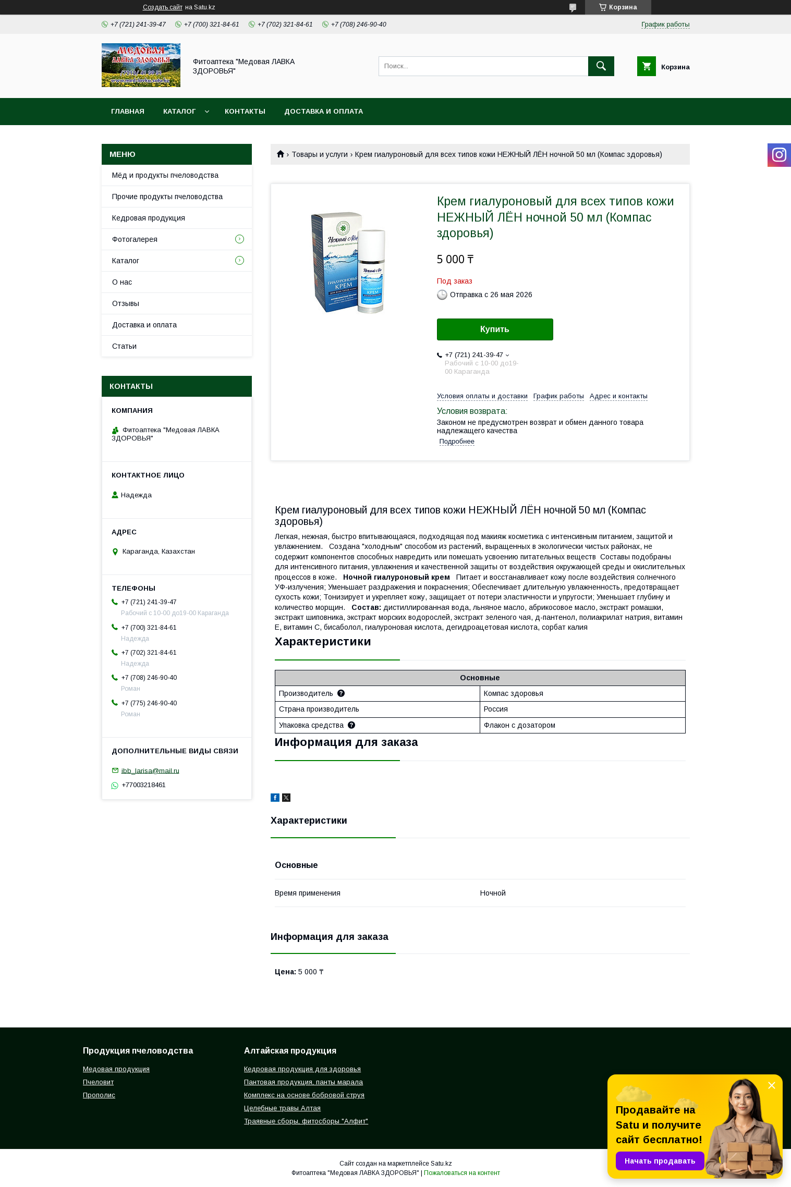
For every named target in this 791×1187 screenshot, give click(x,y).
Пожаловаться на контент (462, 1173)
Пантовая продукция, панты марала (303, 1082)
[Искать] (601, 66)
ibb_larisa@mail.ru (150, 770)
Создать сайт (162, 7)
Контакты (245, 111)
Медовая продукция (116, 1069)
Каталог (179, 111)
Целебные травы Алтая (282, 1108)
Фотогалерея (134, 239)
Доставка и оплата (323, 111)
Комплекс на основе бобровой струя (304, 1095)
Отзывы (125, 303)
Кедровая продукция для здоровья (302, 1069)
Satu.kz (441, 1163)
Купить (494, 329)
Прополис (99, 1095)
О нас (122, 282)
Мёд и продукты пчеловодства (165, 175)
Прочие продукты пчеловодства (167, 196)
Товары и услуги (319, 154)
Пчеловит (98, 1082)
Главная (127, 111)
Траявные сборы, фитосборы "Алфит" (306, 1121)
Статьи (124, 346)
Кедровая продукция (148, 218)
